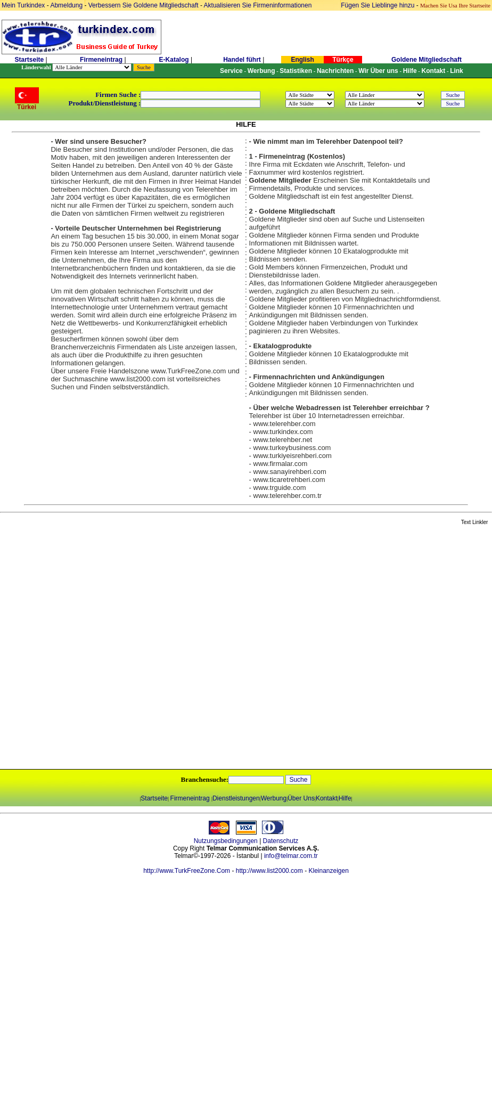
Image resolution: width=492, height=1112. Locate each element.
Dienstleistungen (236, 798)
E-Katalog (174, 59)
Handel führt (242, 59)
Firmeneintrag (102, 59)
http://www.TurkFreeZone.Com (186, 870)
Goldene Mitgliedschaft (426, 59)
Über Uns (301, 798)
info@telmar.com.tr (291, 856)
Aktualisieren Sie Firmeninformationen (258, 5)
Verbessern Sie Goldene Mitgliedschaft (144, 5)
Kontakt (327, 798)
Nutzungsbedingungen (226, 841)
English (302, 59)
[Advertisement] (119, 647)
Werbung (273, 798)
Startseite (29, 59)
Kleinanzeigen (328, 870)
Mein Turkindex (23, 5)
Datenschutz (281, 841)
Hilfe (345, 798)
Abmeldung (66, 5)
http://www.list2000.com (269, 870)
